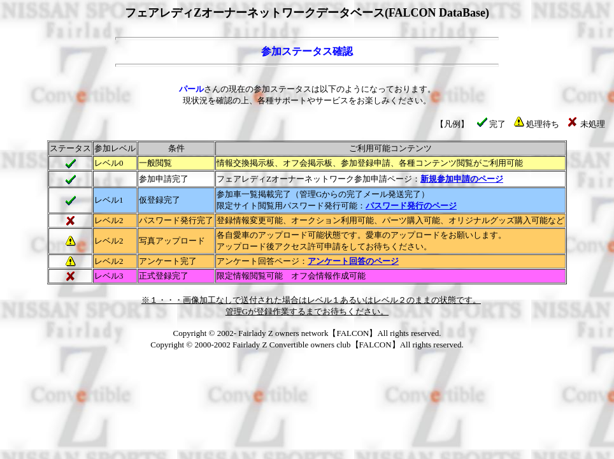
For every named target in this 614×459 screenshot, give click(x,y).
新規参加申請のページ (461, 179)
